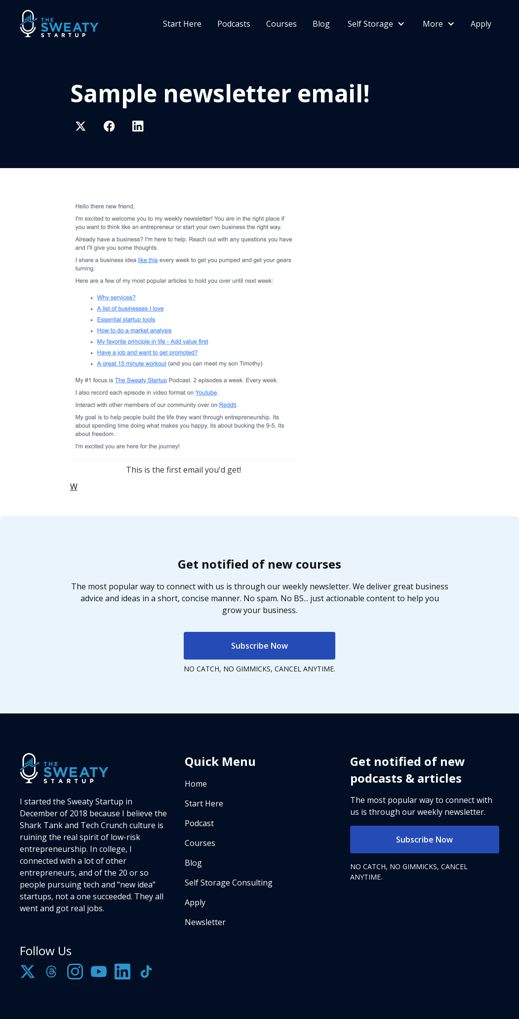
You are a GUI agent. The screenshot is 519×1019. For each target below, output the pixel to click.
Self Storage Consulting (229, 882)
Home (196, 783)
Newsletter (205, 922)
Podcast (199, 823)
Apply (481, 23)
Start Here (182, 23)
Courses (281, 23)
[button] (375, 24)
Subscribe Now (259, 645)
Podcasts (233, 23)
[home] (59, 23)
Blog (321, 23)
